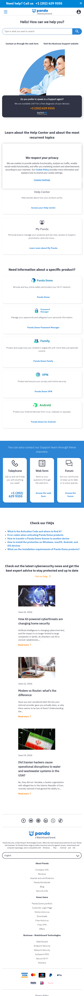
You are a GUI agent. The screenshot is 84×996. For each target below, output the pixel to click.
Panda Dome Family (43, 361)
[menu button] (5, 12)
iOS (74, 848)
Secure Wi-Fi (42, 958)
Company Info (42, 869)
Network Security (42, 950)
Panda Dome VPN (43, 391)
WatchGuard (42, 941)
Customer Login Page (42, 907)
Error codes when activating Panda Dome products (35, 534)
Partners (42, 962)
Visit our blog (41, 576)
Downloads (42, 916)
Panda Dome (43, 297)
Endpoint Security (42, 945)
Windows (46, 848)
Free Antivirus (42, 920)
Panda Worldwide (42, 882)
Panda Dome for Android (43, 421)
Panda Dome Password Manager (43, 327)
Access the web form (43, 494)
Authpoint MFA (42, 954)
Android (63, 848)
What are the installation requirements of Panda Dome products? (43, 549)
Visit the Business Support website (60, 43)
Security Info (42, 891)
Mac (55, 848)
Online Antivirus (42, 912)
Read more (23, 644)
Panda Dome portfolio (42, 903)
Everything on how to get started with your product (43, 170)
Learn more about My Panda (43, 248)
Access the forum (70, 494)
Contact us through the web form (22, 43)
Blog (42, 886)
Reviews (42, 874)
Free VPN (42, 924)
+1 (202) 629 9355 (42, 108)
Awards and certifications (42, 878)
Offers (42, 929)
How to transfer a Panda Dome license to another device (38, 538)
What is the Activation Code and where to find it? (34, 531)
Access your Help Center (43, 207)
